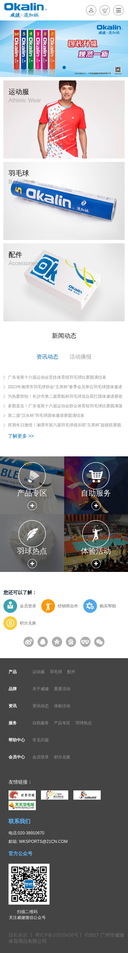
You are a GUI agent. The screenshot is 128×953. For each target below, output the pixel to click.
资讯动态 (40, 706)
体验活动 (62, 706)
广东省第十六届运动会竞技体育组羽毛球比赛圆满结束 (57, 377)
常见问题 (40, 740)
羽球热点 (83, 723)
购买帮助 (108, 606)
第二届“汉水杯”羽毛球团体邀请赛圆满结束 (46, 415)
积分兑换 (28, 623)
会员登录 (28, 606)
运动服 (38, 671)
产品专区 (62, 723)
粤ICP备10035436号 (57, 935)
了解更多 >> (21, 436)
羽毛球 (56, 671)
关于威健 (40, 688)
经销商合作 (68, 606)
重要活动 (62, 688)
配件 (71, 671)
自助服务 (40, 723)
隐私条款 (19, 935)
